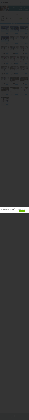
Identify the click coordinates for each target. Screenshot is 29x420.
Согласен (21, 210)
